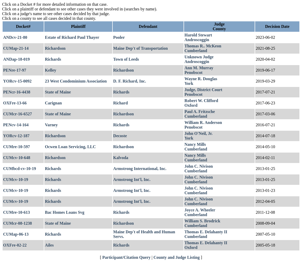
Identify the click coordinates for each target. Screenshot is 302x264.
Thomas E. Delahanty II (206, 232)
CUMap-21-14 (16, 48)
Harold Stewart (198, 35)
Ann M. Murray (199, 68)
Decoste (120, 136)
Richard (120, 103)
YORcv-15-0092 (17, 81)
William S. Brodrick (203, 221)
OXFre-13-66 (15, 103)
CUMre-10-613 (16, 212)
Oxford (191, 105)
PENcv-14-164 (16, 125)
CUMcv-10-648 (16, 157)
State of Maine (58, 92)
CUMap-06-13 (16, 234)
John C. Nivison (199, 166)
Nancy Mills (195, 144)
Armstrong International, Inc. (139, 168)
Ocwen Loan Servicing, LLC (70, 146)
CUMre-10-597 (16, 146)
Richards (53, 59)
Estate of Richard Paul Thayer (72, 37)
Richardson (55, 48)
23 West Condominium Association (76, 81)
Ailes (49, 245)
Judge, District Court (203, 89)
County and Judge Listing (177, 257)
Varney (51, 125)
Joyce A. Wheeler (200, 210)
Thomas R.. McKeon (203, 46)
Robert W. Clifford (201, 100)
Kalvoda (120, 157)
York (189, 83)
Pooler (119, 37)
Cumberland (196, 50)
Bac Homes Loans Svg (64, 212)
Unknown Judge (199, 57)
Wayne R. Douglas (201, 79)
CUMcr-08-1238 (17, 223)
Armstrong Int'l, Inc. (131, 179)
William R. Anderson (203, 122)
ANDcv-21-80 (15, 37)
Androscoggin (197, 39)
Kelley (50, 70)
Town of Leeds (126, 59)
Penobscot (194, 72)
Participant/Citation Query (126, 257)
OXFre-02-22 (15, 245)
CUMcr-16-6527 (17, 114)
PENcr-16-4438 (16, 92)
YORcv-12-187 (16, 136)
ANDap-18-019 (16, 59)
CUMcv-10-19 (15, 179)
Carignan (53, 103)
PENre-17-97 (14, 70)
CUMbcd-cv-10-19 (19, 168)
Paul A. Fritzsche (200, 111)
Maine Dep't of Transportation (140, 48)
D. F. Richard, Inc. (129, 81)
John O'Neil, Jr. (199, 133)
